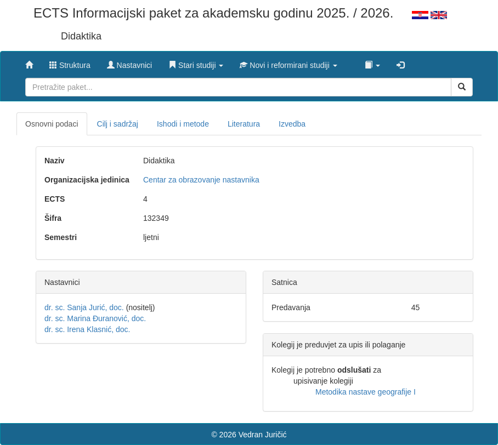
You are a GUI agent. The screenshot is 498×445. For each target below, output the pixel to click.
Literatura (244, 123)
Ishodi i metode (183, 123)
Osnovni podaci (51, 123)
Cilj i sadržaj (117, 123)
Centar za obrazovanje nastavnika (201, 179)
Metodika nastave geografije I (365, 391)
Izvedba (292, 123)
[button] (195, 62)
